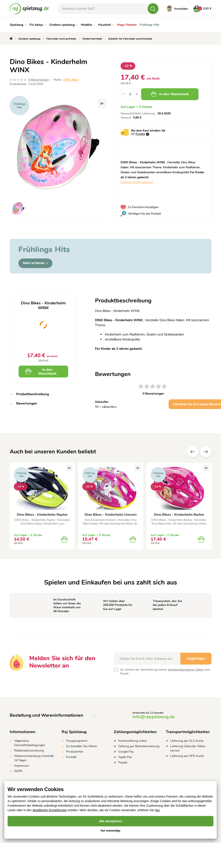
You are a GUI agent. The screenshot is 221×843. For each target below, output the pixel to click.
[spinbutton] (130, 94)
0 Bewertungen (38, 80)
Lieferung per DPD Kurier (187, 756)
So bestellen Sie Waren (81, 746)
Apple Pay (125, 757)
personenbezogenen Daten (185, 670)
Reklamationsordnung (29, 750)
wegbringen (196, 658)
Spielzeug (18, 25)
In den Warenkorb (170, 94)
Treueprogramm (76, 741)
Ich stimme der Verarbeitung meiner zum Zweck (165, 672)
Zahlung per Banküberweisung (138, 746)
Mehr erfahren (35, 263)
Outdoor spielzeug (63, 25)
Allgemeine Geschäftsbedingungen (29, 743)
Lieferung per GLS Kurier (187, 741)
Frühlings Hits (149, 25)
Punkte (140, 134)
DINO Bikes (71, 80)
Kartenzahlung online (132, 741)
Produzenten (74, 752)
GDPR (18, 771)
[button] (137, 94)
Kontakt (71, 757)
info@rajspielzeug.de (153, 717)
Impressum (21, 766)
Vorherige (192, 452)
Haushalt (106, 25)
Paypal (122, 762)
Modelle (88, 25)
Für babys (37, 25)
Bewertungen (26, 403)
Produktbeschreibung (32, 394)
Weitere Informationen (137, 182)
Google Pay (126, 752)
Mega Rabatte (127, 25)
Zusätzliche (205, 452)
